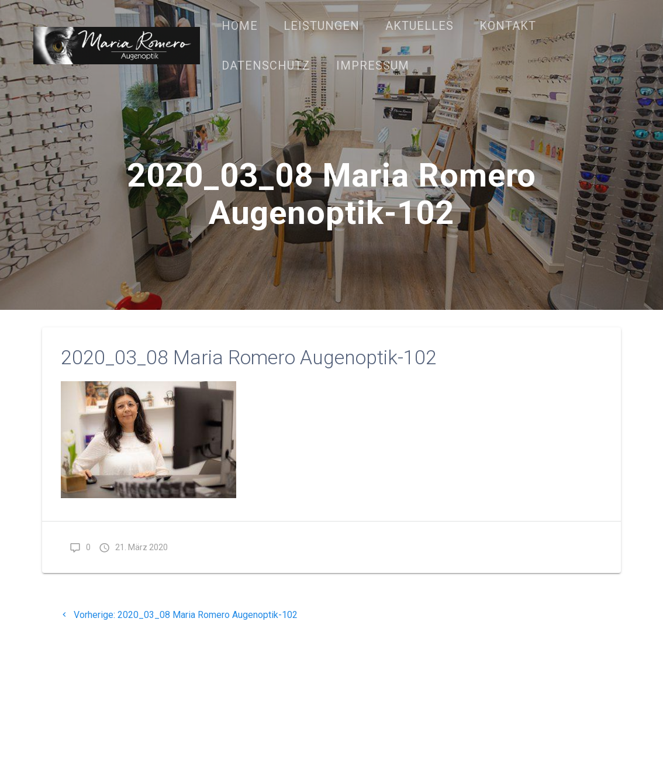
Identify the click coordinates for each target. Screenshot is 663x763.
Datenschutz (266, 65)
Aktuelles (419, 26)
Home (240, 26)
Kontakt (507, 26)
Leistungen (322, 26)
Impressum (372, 65)
